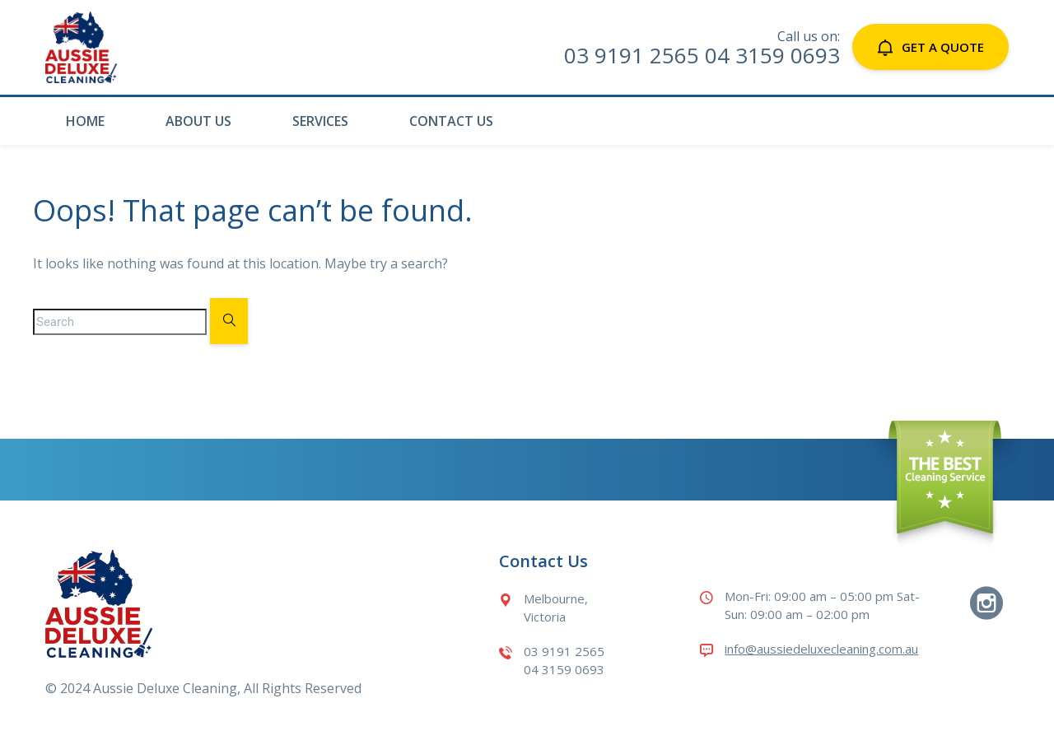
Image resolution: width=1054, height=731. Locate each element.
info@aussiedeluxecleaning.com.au (821, 648)
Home (85, 121)
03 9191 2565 (631, 55)
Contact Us (451, 121)
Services (320, 121)
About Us (198, 121)
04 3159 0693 (772, 55)
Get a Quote (930, 47)
